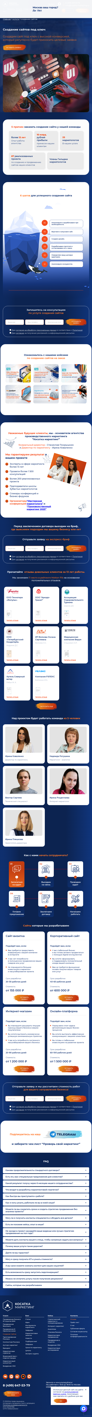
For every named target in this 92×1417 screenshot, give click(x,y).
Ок (61, 1401)
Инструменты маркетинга (30, 1326)
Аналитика (52, 1329)
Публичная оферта (77, 1328)
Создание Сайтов (9, 1334)
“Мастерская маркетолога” (35, 502)
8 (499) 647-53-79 (16, 1385)
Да (34, 10)
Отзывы (73, 1319)
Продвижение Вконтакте (8, 1325)
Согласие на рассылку (78, 1331)
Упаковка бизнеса (55, 1332)
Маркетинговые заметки (31, 1334)
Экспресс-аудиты (32, 1354)
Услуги (5, 1316)
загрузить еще (46, 706)
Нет (39, 10)
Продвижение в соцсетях (54, 1341)
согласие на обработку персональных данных (36, 330)
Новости (28, 1338)
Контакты (74, 1316)
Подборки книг (31, 1341)
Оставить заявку (13, 47)
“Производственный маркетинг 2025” (39, 508)
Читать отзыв (12, 620)
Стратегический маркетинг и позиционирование (55, 1321)
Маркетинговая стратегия (9, 1352)
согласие (20, 333)
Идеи (27, 1322)
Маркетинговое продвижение (54, 1336)
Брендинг (6, 1348)
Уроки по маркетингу (33, 1347)
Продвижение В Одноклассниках (9, 1330)
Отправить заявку (76, 322)
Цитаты (28, 1350)
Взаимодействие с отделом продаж (10, 1357)
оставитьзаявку (24, 998)
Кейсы (50, 1316)
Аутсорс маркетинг (10, 1345)
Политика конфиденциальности (15, 1405)
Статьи (28, 1319)
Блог (27, 1316)
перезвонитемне (13, 1394)
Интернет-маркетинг (56, 1326)
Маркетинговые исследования (54, 1349)
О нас (72, 1325)
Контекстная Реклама (11, 1342)
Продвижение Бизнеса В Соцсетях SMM (12, 1320)
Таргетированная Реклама (9, 1338)
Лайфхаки (29, 1330)
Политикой (77, 330)
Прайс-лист (74, 1322)
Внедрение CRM (9, 1366)
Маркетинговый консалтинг (9, 1362)
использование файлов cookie (65, 1393)
